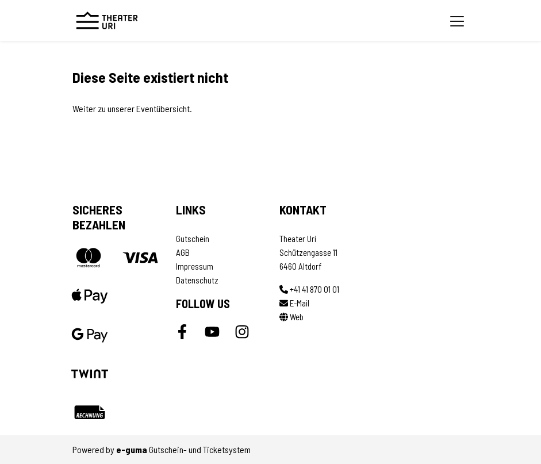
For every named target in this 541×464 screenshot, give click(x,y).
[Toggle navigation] (457, 21)
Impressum (194, 266)
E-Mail (294, 303)
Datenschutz (197, 280)
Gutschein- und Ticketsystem (183, 449)
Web (291, 317)
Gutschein (192, 238)
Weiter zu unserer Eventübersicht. (132, 108)
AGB (183, 252)
